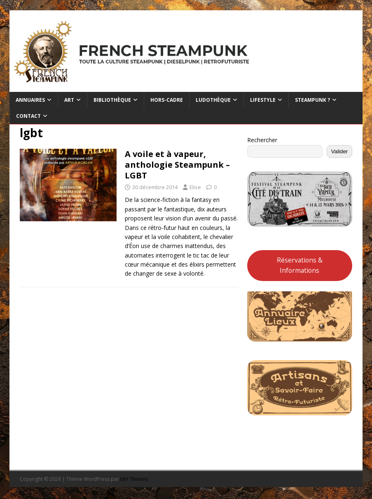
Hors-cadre (166, 99)
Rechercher (262, 140)
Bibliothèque (112, 99)
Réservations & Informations (300, 265)
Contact (28, 115)
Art (69, 99)
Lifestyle (263, 99)
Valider (339, 151)
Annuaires (30, 99)
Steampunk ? (312, 99)
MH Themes (134, 479)
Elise (195, 187)
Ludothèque (213, 99)
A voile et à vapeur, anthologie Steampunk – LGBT (177, 164)
